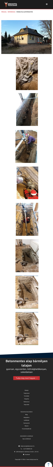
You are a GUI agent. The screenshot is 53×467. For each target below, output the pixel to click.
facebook (26, 454)
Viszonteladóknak (26, 429)
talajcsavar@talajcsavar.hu (26, 446)
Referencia (11, 12)
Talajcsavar (27, 393)
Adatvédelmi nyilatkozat (26, 436)
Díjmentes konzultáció (26, 412)
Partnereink (26, 423)
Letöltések (26, 420)
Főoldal (4, 12)
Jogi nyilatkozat (26, 439)
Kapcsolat (26, 404)
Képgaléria (26, 417)
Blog (26, 414)
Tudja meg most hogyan (25, 378)
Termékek (26, 396)
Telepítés (26, 399)
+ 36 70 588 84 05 (26, 449)
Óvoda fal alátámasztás (25, 12)
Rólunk (26, 426)
